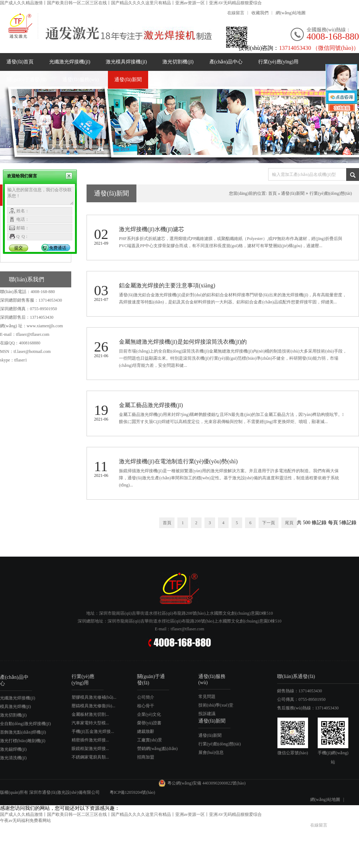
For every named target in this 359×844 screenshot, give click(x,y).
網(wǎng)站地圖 (291, 12)
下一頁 (268, 522)
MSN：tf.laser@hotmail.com (25, 351)
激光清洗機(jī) (13, 757)
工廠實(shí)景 (149, 740)
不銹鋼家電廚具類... (90, 757)
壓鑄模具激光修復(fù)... (93, 705)
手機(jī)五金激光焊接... (93, 731)
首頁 (272, 193)
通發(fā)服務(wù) (80, 79)
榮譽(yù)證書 (149, 722)
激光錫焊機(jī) (13, 749)
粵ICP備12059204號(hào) (133, 792)
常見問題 (206, 696)
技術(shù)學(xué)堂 (215, 705)
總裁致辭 (145, 731)
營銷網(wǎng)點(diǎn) (157, 748)
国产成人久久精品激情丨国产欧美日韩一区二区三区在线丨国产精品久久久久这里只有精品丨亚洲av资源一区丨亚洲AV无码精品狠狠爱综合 (131, 2)
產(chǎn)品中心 (226, 61)
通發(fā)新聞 (127, 79)
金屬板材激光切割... (90, 714)
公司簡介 (145, 697)
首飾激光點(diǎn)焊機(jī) (23, 732)
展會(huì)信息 (211, 752)
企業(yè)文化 (149, 714)
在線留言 (235, 12)
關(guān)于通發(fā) (26, 79)
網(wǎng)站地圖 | (328, 799)
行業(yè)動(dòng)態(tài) (330, 193)
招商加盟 (145, 757)
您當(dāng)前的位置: (248, 193)
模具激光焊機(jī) (15, 706)
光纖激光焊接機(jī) (69, 61)
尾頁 (289, 522)
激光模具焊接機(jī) (126, 61)
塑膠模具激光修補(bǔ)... (94, 697)
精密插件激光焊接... (90, 740)
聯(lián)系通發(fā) (296, 676)
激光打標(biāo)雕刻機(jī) (22, 740)
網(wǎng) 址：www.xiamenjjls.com (31, 325)
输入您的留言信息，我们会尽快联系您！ (40, 196)
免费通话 (57, 247)
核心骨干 (145, 705)
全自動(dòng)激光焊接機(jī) (25, 723)
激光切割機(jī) (177, 61)
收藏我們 (260, 12)
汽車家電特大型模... (90, 722)
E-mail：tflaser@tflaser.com (25, 334)
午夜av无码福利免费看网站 (25, 820)
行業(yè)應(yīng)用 (278, 61)
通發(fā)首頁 (19, 61)
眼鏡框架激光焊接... (90, 748)
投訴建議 (206, 713)
